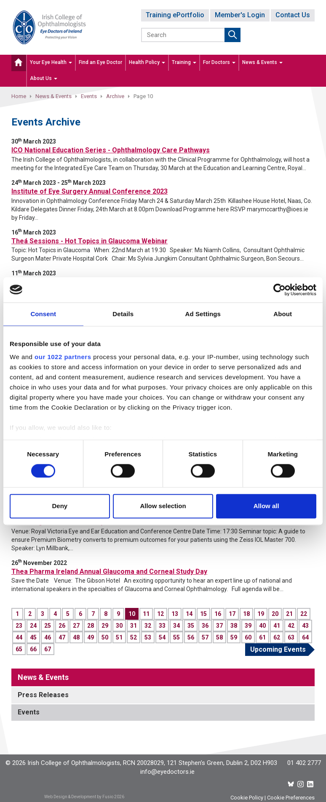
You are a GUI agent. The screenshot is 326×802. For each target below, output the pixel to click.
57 (205, 637)
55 (176, 637)
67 (47, 649)
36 (205, 625)
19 (260, 613)
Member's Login (240, 15)
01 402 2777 (304, 763)
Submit (232, 35)
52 (133, 637)
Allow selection (163, 505)
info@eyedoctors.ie (167, 771)
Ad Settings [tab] (203, 313)
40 (262, 625)
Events (89, 96)
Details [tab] (123, 313)
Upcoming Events (278, 649)
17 (232, 613)
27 (76, 625)
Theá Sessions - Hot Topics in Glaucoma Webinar (89, 241)
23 (19, 625)
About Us (43, 78)
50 (105, 637)
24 (33, 625)
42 (291, 625)
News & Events (262, 62)
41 (276, 625)
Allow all (266, 505)
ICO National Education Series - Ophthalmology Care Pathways (110, 150)
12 (160, 613)
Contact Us (292, 15)
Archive (115, 96)
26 (62, 625)
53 (147, 637)
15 (203, 613)
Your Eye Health (51, 62)
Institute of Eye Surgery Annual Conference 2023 (89, 191)
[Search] (183, 35)
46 (47, 637)
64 (305, 637)
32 (147, 625)
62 (276, 637)
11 (146, 613)
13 (174, 613)
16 (217, 613)
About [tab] (282, 313)
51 (119, 637)
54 (162, 637)
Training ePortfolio (175, 15)
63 (291, 637)
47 (62, 637)
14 (189, 613)
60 (248, 637)
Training (184, 62)
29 (105, 625)
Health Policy (147, 62)
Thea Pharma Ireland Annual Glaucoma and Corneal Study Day (109, 572)
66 (33, 649)
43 (305, 625)
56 (190, 637)
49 (90, 637)
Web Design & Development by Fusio (78, 796)
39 (248, 625)
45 (33, 637)
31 (133, 625)
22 (303, 613)
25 (47, 625)
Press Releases (43, 695)
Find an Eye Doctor (100, 62)
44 (19, 637)
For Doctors (219, 62)
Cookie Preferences (291, 797)
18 (246, 613)
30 (119, 625)
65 (19, 649)
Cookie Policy (246, 797)
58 (219, 637)
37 (219, 625)
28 (90, 625)
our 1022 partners (63, 356)
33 (162, 625)
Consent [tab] (43, 313)
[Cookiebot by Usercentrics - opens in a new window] (279, 289)
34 (176, 625)
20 (275, 613)
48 (76, 637)
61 (262, 637)
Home (18, 96)
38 (233, 625)
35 (190, 625)
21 (289, 613)
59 (233, 637)
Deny (59, 505)
